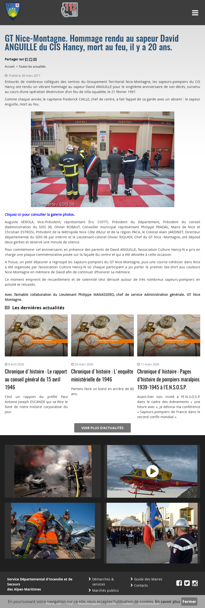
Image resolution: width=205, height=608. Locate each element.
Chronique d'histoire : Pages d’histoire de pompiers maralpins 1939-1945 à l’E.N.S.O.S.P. (168, 379)
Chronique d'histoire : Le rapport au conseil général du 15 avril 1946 (36, 379)
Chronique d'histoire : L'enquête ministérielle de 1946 (102, 375)
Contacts (141, 585)
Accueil (9, 66)
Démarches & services (103, 581)
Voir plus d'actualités (102, 428)
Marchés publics (105, 590)
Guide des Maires (148, 579)
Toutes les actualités (32, 66)
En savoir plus (167, 601)
